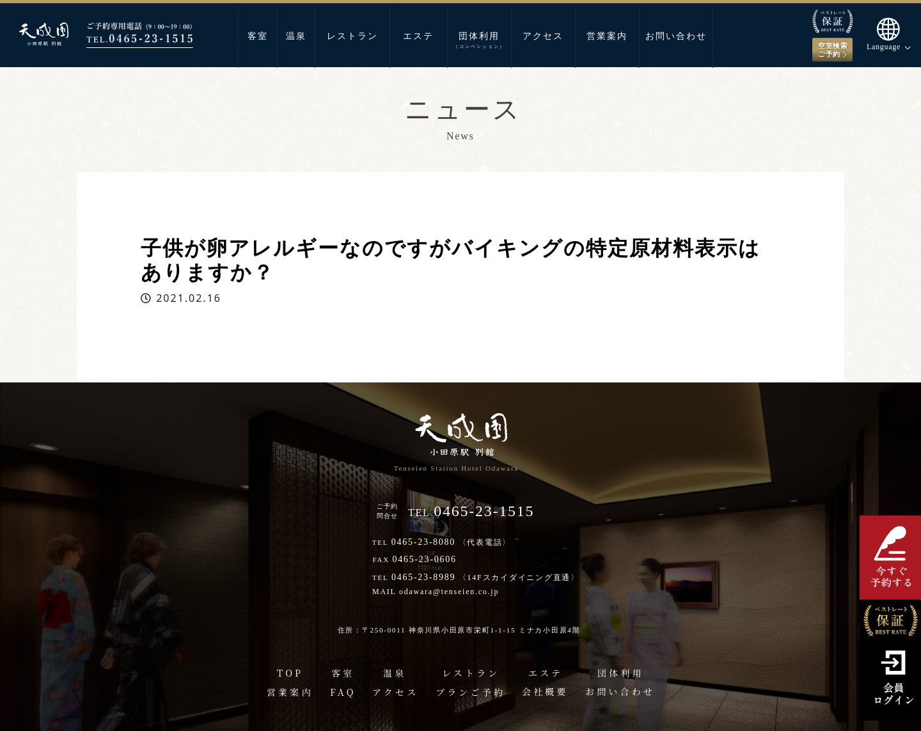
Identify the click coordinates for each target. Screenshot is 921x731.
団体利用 (479, 40)
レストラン (352, 36)
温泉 (296, 36)
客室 (258, 36)
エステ (418, 36)
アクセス (543, 36)
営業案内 (606, 36)
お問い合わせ (676, 36)
